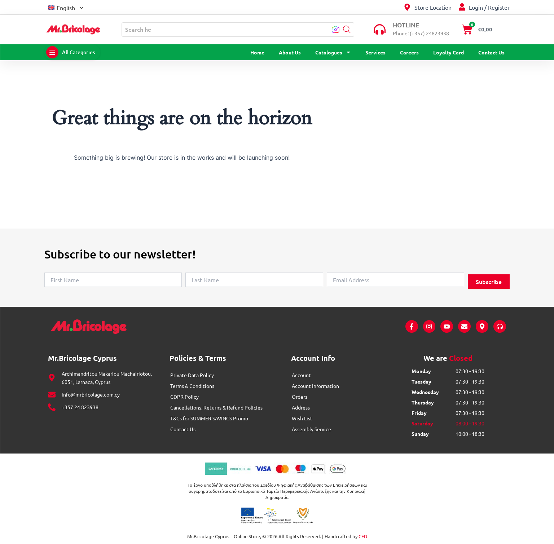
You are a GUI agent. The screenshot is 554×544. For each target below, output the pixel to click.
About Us (290, 52)
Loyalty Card (448, 52)
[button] (347, 29)
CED (363, 537)
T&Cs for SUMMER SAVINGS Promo (209, 418)
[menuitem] (65, 7)
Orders (299, 396)
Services (375, 52)
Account (301, 375)
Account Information (315, 385)
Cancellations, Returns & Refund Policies (216, 407)
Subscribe (489, 282)
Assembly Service (311, 429)
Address (301, 407)
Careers (409, 52)
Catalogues (333, 52)
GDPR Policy (184, 396)
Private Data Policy (192, 375)
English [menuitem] (66, 7)
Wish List (302, 418)
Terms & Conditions (192, 385)
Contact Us (491, 52)
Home (257, 52)
